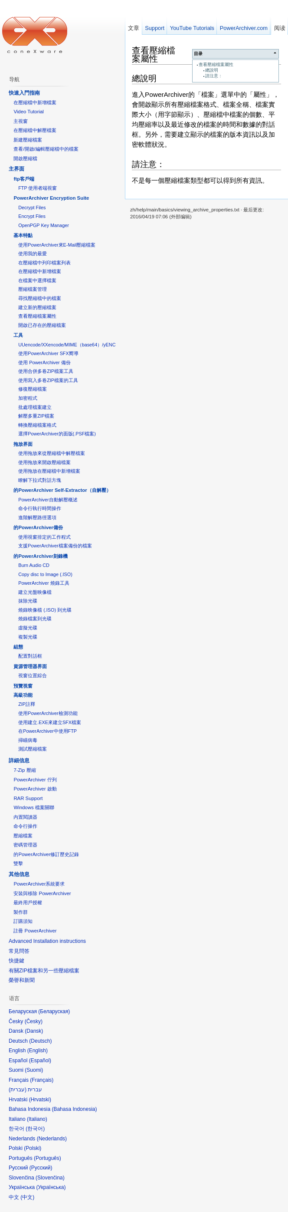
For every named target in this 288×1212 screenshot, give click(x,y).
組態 (18, 646)
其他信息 (19, 874)
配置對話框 (30, 656)
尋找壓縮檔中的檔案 (39, 298)
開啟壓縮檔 (25, 158)
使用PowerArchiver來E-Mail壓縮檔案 (56, 244)
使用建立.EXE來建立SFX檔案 (49, 722)
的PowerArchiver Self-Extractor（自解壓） (62, 490)
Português (47, 1158)
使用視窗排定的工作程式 (44, 537)
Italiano (37, 1119)
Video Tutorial (28, 111)
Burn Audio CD (33, 565)
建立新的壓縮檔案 (37, 307)
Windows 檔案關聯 (33, 807)
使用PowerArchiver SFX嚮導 (48, 353)
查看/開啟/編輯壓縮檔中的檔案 (45, 149)
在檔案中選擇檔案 (37, 280)
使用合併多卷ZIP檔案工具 (45, 371)
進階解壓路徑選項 (37, 517)
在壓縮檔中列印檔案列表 (44, 262)
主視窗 (20, 121)
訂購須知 (23, 921)
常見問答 (19, 951)
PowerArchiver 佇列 (34, 779)
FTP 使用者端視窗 (37, 188)
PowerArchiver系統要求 (39, 883)
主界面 (16, 169)
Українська (51, 1187)
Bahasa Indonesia (74, 1109)
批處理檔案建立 (35, 407)
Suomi (33, 1070)
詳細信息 (19, 761)
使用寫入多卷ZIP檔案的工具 (48, 380)
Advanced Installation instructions (47, 941)
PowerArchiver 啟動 (34, 788)
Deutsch (40, 1041)
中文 (27, 1197)
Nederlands (52, 1139)
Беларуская (54, 1011)
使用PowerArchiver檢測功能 (47, 713)
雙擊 (18, 863)
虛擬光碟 (27, 627)
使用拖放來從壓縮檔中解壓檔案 (51, 453)
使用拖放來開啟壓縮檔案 (44, 462)
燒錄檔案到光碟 (35, 618)
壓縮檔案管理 (32, 289)
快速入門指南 (24, 93)
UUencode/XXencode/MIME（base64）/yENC (66, 344)
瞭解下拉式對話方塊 (39, 480)
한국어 (35, 1129)
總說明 (211, 70)
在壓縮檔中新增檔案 (34, 102)
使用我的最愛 (32, 253)
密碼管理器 (25, 844)
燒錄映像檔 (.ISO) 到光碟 (45, 610)
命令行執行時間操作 (39, 508)
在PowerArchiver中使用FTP (47, 731)
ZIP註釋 (26, 704)
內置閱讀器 (25, 817)
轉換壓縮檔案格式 (37, 425)
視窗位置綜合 (32, 675)
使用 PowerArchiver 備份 (44, 362)
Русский (41, 1168)
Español (40, 1060)
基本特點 (23, 235)
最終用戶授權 (27, 902)
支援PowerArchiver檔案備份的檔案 (55, 545)
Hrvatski (40, 1100)
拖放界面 (23, 444)
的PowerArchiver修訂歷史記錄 (46, 854)
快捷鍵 (16, 961)
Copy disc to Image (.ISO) (45, 574)
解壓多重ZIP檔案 (36, 415)
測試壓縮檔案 (32, 748)
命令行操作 (25, 826)
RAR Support (28, 798)
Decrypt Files (32, 207)
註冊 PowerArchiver (34, 930)
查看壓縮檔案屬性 (216, 64)
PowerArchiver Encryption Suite (51, 198)
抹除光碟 (27, 600)
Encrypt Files (32, 216)
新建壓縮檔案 (27, 139)
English (37, 1050)
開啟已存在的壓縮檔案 (42, 325)
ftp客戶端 (23, 178)
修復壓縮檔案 (32, 389)
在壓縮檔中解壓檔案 (34, 130)
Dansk (33, 1031)
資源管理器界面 (30, 666)
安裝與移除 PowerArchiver (42, 893)
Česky (33, 1021)
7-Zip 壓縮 (24, 770)
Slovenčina (50, 1178)
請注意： (214, 75)
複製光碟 (27, 636)
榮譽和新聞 (22, 980)
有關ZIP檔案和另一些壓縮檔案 (44, 971)
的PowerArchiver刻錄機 (40, 556)
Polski (32, 1148)
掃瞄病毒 (27, 740)
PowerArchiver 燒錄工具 (43, 583)
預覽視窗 (23, 685)
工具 (18, 335)
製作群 (20, 912)
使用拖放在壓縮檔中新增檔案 (49, 471)
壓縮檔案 (23, 835)
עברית (17, 1090)
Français (42, 1080)
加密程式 (27, 398)
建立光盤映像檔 (35, 592)
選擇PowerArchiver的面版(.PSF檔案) (57, 433)
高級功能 (23, 695)
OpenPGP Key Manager (43, 225)
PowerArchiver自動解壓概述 (47, 499)
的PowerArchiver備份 (37, 527)
